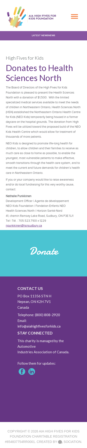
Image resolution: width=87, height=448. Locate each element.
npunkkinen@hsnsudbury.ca (24, 225)
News (51, 35)
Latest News (40, 35)
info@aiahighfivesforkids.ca (39, 326)
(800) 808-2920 (47, 315)
